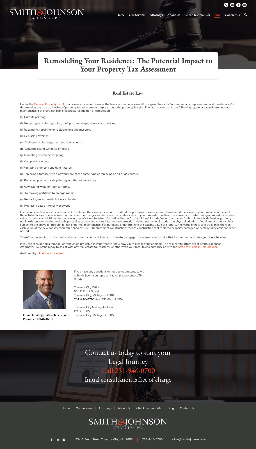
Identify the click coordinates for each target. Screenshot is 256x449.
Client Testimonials (149, 408)
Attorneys (105, 408)
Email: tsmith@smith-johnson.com (45, 315)
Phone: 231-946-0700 (38, 319)
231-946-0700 (84, 299)
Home (66, 408)
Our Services (84, 408)
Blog (171, 408)
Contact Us (187, 408)
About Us (124, 408)
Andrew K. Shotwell (51, 253)
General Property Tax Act (50, 104)
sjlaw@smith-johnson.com (189, 439)
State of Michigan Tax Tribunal (197, 247)
